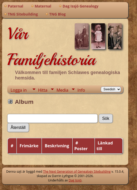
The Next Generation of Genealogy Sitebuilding (77, 171)
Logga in (19, 90)
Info (81, 90)
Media (62, 90)
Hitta (42, 90)
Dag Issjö (74, 180)
